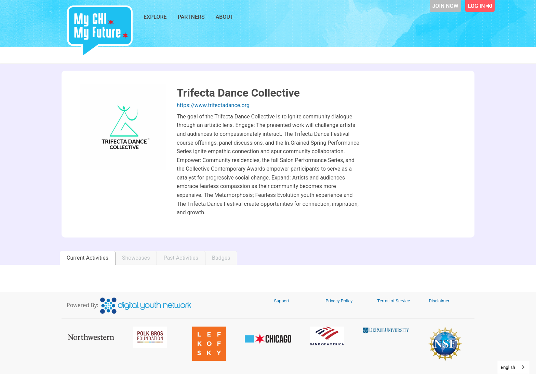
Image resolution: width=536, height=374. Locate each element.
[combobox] (513, 367)
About (224, 17)
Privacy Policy (339, 300)
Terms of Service (393, 300)
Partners (191, 17)
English (508, 367)
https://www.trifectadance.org (213, 105)
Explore (155, 17)
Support (282, 300)
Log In (480, 6)
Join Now (445, 6)
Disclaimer (439, 300)
